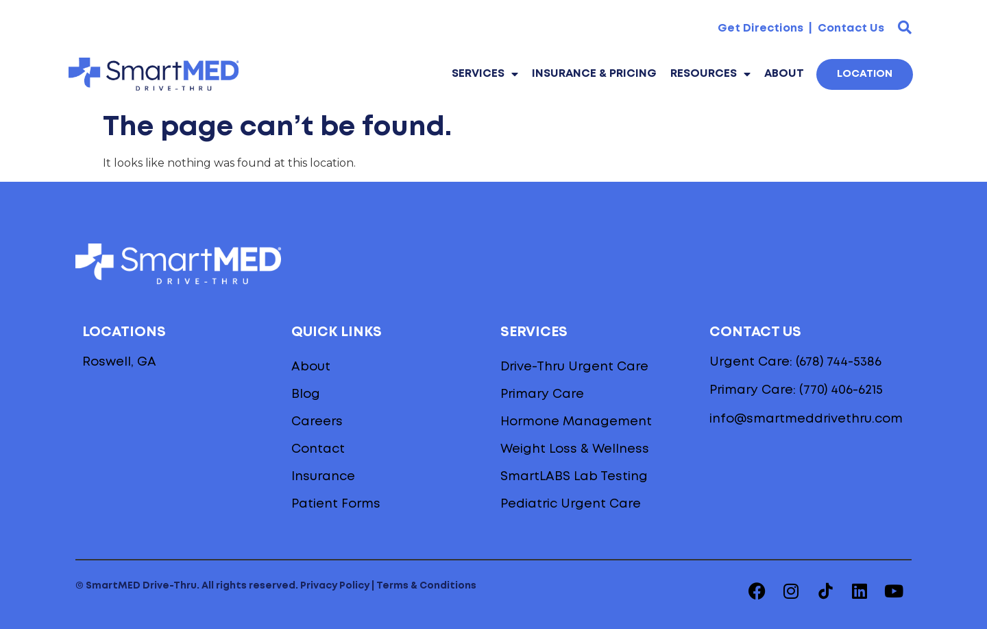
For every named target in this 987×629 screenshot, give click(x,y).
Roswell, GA (119, 362)
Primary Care (542, 394)
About (784, 74)
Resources (710, 74)
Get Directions (760, 28)
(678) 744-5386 (838, 362)
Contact (318, 449)
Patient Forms (335, 504)
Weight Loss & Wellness (574, 449)
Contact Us (849, 28)
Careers (317, 421)
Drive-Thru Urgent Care (574, 366)
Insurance (323, 476)
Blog (305, 394)
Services (485, 74)
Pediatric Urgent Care (570, 504)
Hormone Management (576, 421)
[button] (905, 27)
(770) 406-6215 (841, 390)
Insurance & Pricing (594, 74)
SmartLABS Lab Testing (574, 476)
